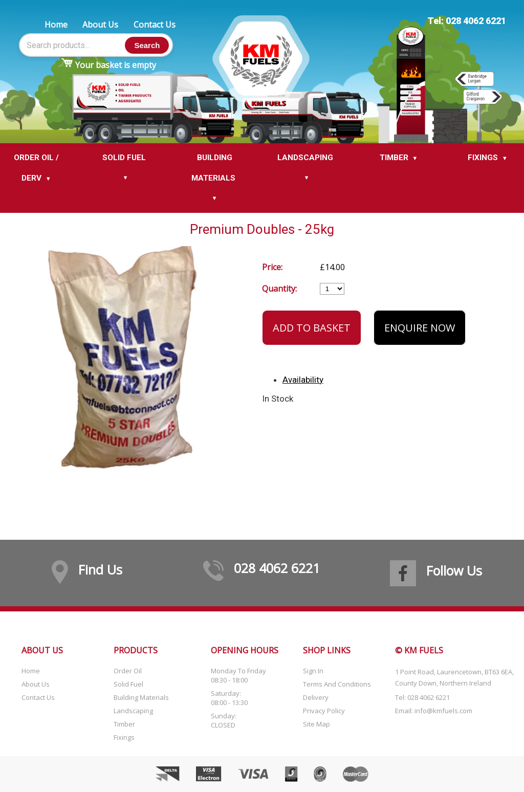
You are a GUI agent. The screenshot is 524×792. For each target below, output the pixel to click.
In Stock (277, 398)
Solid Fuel (128, 684)
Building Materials (141, 697)
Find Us (100, 569)
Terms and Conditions (337, 684)
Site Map (316, 724)
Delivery (316, 697)
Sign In (313, 670)
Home (56, 24)
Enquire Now (419, 328)
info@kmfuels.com (443, 710)
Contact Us (155, 24)
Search (147, 45)
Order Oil (128, 670)
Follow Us (454, 570)
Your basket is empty (115, 65)
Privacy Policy (324, 710)
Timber (124, 724)
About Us (100, 24)
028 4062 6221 (277, 568)
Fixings (124, 737)
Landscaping (133, 710)
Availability (302, 380)
